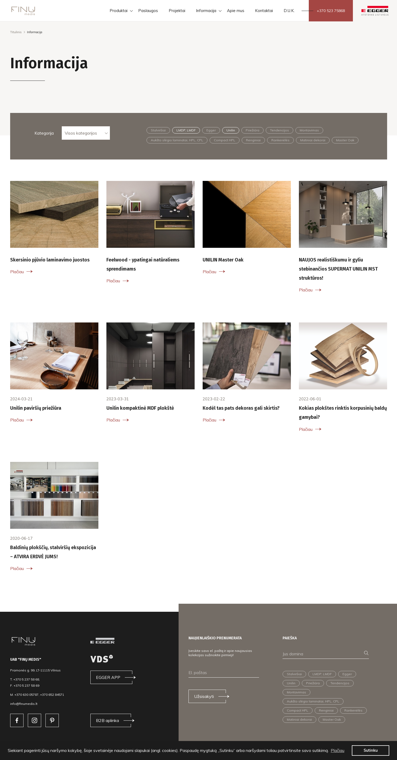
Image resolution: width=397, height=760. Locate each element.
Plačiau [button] (337, 750)
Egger (211, 130)
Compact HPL (224, 140)
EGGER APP (108, 677)
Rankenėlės (280, 140)
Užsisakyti (204, 696)
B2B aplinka (107, 720)
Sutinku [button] (371, 750)
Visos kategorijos (81, 133)
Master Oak (345, 140)
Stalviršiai (158, 130)
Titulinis (16, 32)
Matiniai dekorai (312, 140)
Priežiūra (252, 130)
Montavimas (309, 130)
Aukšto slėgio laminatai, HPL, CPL (177, 140)
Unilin (230, 130)
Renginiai (253, 140)
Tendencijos (279, 130)
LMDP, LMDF (186, 130)
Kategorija (44, 133)
